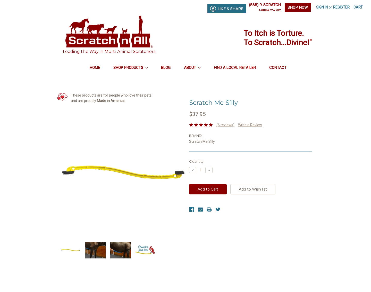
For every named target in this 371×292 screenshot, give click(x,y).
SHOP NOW (298, 7)
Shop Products (130, 67)
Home (95, 67)
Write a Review (250, 125)
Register (341, 7)
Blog (166, 67)
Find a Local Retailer (235, 67)
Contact (277, 67)
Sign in (322, 7)
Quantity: (196, 161)
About (192, 67)
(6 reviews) (225, 125)
